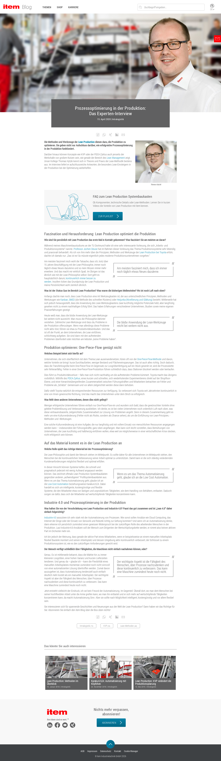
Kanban (64, 299)
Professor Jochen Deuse (85, 249)
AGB (82, 751)
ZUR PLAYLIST (105, 216)
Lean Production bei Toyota (153, 252)
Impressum (92, 751)
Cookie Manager (131, 751)
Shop (60, 7)
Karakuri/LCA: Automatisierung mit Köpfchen (108, 682)
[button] (97, 134)
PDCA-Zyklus (74, 378)
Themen (46, 7)
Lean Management (116, 157)
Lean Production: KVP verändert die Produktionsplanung (153, 682)
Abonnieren (109, 722)
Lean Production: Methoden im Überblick (62, 682)
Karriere (73, 7)
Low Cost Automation (58, 484)
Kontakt (117, 751)
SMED (72, 299)
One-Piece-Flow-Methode (149, 359)
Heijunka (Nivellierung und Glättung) (135, 299)
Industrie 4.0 (50, 517)
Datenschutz (105, 751)
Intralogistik (118, 119)
